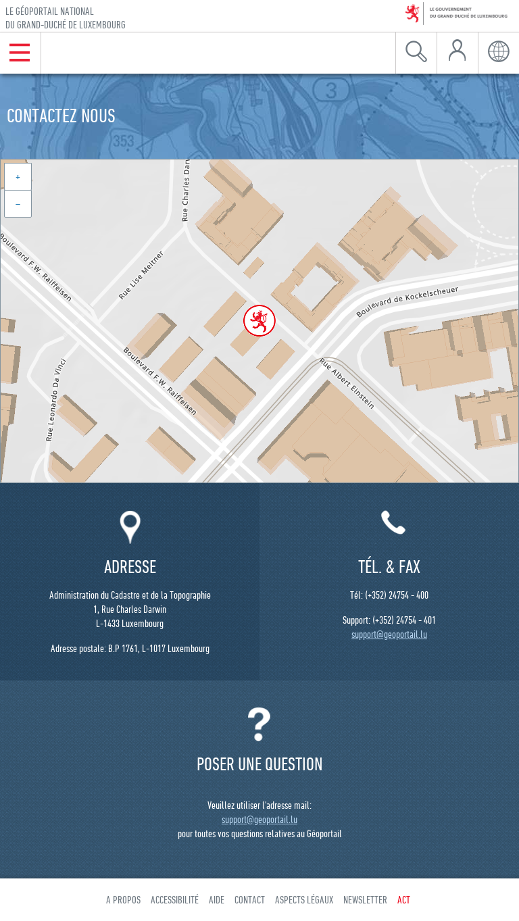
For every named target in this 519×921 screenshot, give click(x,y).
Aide (216, 899)
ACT (403, 899)
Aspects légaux (304, 899)
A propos (123, 899)
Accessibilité (175, 899)
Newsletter (365, 899)
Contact (249, 899)
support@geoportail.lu (389, 634)
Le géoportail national (65, 18)
